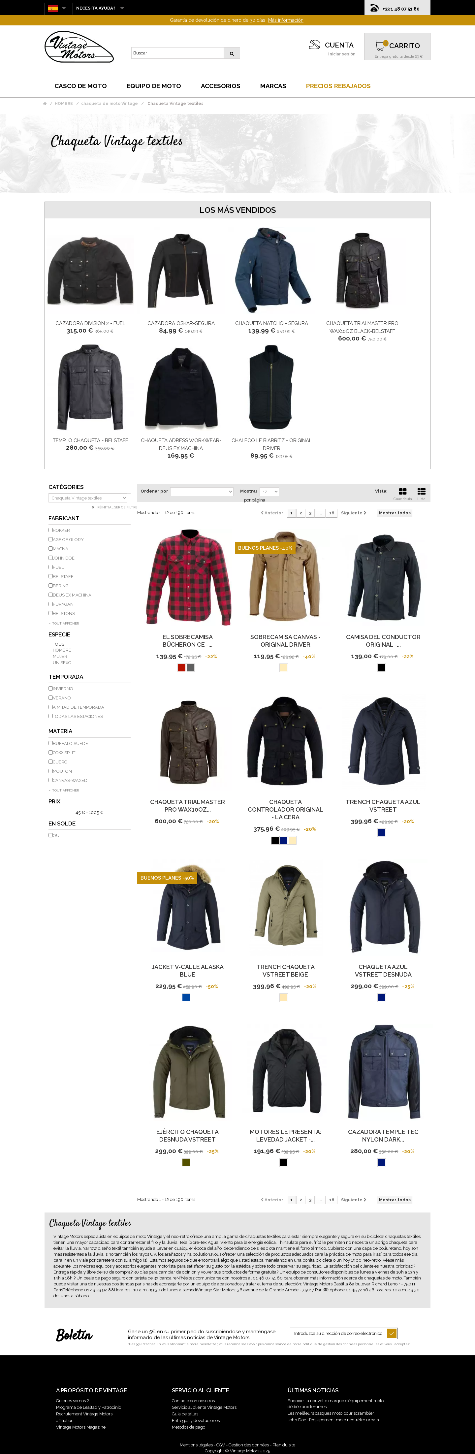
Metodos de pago (188, 1427)
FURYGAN (63, 604)
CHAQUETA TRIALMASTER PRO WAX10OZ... (187, 805)
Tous (58, 644)
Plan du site (283, 1444)
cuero (60, 761)
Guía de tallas (185, 1413)
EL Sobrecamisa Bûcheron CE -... (188, 640)
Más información (285, 20)
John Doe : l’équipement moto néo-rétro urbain (333, 1419)
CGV (220, 1444)
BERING (61, 585)
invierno (63, 688)
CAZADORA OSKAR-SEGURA (181, 323)
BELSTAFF (63, 576)
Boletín (73, 1336)
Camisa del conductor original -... (383, 640)
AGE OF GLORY (68, 539)
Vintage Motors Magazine (81, 1427)
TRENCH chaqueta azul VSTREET (383, 805)
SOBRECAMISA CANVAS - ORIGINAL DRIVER (285, 640)
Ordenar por (154, 491)
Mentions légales (196, 1444)
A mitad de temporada (78, 707)
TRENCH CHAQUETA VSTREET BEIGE (285, 970)
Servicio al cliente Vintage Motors (204, 1407)
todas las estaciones (78, 716)
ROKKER (61, 530)
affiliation (65, 1420)
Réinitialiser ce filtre (116, 507)
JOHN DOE (64, 558)
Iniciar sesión (342, 54)
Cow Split (64, 752)
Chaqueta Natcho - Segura (271, 323)
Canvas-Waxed (70, 780)
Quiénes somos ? (72, 1400)
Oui (56, 835)
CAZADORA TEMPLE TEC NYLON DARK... (383, 1135)
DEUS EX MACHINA (72, 595)
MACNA (60, 548)
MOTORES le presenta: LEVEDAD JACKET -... (285, 1135)
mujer (60, 656)
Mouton (62, 771)
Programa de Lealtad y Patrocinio (88, 1407)
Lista (421, 493)
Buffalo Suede (70, 743)
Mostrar (249, 491)
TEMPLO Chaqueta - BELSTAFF (90, 440)
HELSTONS (64, 613)
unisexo (62, 662)
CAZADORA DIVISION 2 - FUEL (90, 323)
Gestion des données (249, 1444)
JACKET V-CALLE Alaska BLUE (188, 970)
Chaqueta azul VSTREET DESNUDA (383, 970)
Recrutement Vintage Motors (84, 1413)
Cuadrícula (403, 493)
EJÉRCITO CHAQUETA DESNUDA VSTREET (187, 1135)
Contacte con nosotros (193, 1400)
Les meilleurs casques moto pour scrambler (331, 1413)
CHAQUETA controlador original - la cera (285, 809)
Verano (62, 697)
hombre (62, 650)
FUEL (58, 567)
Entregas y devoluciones (196, 1420)
